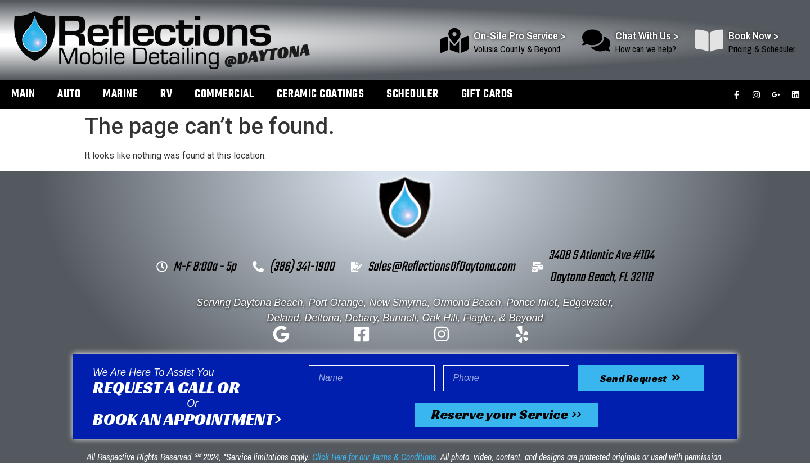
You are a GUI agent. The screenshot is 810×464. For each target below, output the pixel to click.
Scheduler (412, 94)
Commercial (224, 94)
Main (23, 94)
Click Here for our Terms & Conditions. (375, 457)
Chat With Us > (646, 35)
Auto (68, 94)
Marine (120, 94)
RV (166, 94)
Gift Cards (487, 94)
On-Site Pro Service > (519, 35)
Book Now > (753, 35)
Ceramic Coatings (320, 94)
